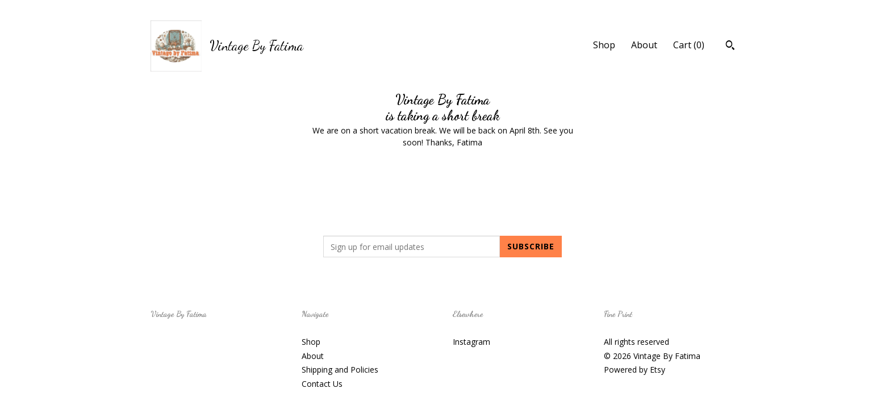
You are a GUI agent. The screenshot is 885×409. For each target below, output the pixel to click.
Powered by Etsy (634, 369)
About (644, 45)
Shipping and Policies (340, 369)
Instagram (471, 341)
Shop (604, 45)
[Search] (730, 46)
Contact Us (322, 383)
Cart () (688, 45)
